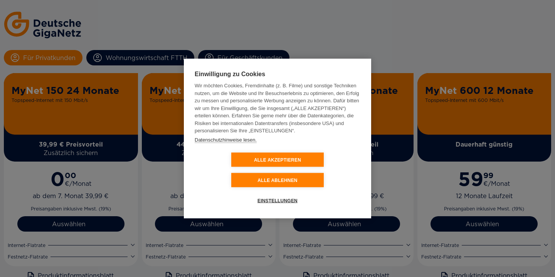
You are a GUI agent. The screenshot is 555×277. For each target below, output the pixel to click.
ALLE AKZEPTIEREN (231, 170)
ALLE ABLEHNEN (323, 170)
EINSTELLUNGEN (277, 190)
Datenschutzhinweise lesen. (226, 150)
